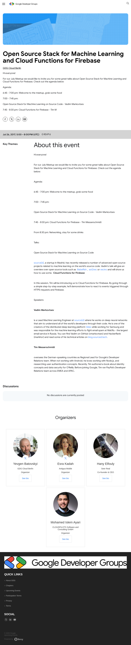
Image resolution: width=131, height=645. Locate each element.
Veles (88, 327)
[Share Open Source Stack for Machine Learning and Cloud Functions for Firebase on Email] (24, 119)
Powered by (13, 639)
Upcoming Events (13, 591)
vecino (103, 269)
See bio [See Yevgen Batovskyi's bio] (25, 478)
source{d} (39, 262)
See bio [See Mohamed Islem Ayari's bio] (65, 539)
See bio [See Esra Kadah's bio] (65, 478)
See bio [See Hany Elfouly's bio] (105, 478)
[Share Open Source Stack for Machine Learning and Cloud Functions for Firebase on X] (11, 119)
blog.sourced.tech (97, 337)
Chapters (9, 585)
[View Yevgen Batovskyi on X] (25, 458)
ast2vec (93, 269)
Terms (8, 606)
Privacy (9, 601)
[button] (128, 3)
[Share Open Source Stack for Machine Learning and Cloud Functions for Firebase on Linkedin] (18, 119)
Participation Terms (13, 596)
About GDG (10, 580)
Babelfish (82, 269)
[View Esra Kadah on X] (65, 458)
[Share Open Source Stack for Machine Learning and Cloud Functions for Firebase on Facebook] (5, 119)
